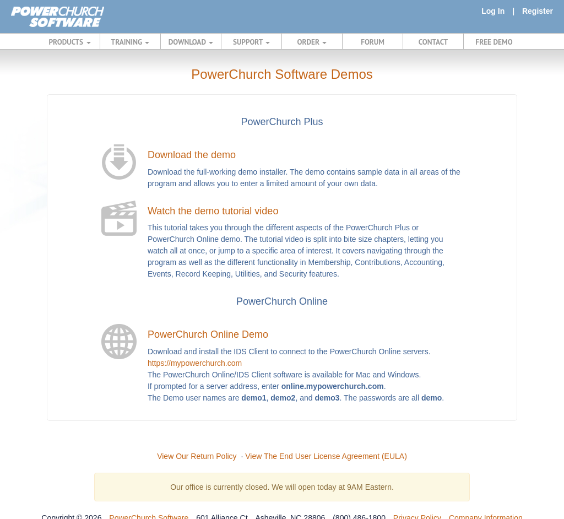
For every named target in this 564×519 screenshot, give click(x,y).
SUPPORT (251, 42)
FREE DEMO (493, 42)
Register (537, 11)
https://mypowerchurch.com (195, 363)
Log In (493, 11)
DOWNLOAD (191, 42)
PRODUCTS (70, 42)
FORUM (372, 42)
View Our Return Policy (196, 456)
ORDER (312, 42)
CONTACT (433, 42)
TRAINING (130, 42)
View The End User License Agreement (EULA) (326, 456)
